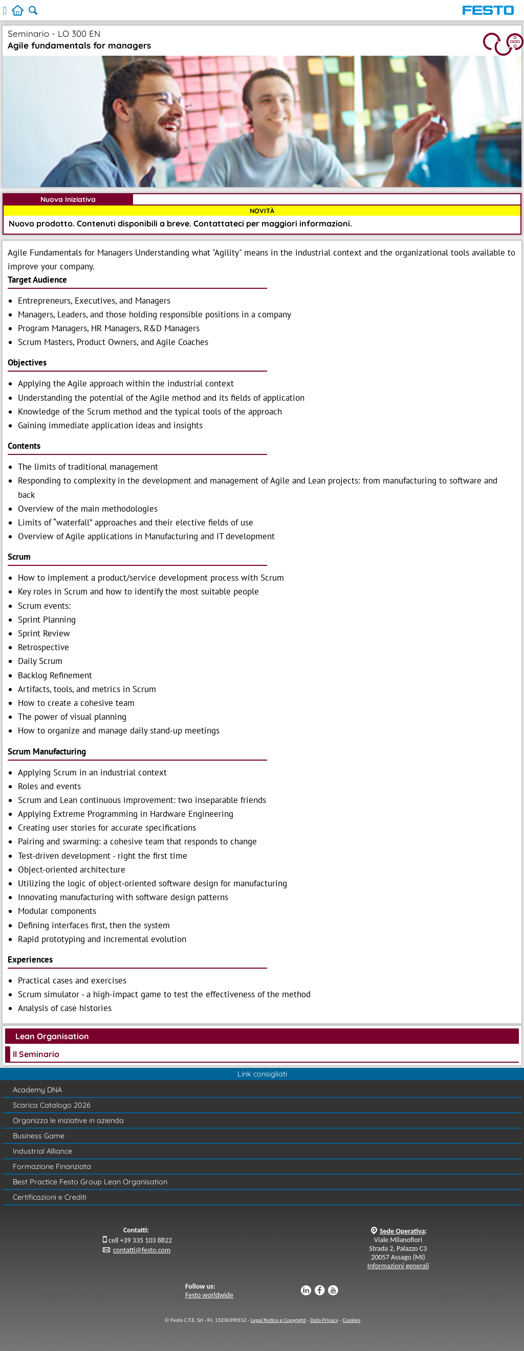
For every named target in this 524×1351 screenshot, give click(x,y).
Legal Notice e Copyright (278, 1320)
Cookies (352, 1320)
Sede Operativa (402, 1231)
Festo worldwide (209, 1295)
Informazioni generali (398, 1266)
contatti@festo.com (141, 1250)
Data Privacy (324, 1320)
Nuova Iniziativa (68, 199)
